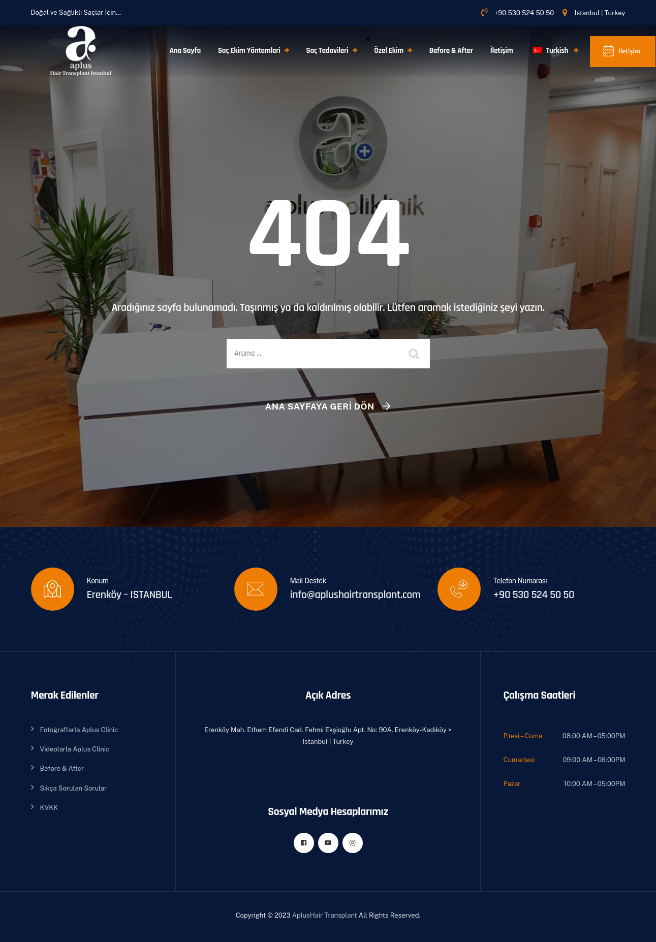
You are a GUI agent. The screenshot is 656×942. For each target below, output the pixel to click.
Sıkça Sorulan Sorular (73, 788)
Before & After (451, 50)
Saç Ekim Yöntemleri (249, 50)
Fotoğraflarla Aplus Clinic (79, 730)
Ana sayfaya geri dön (319, 406)
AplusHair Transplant (324, 915)
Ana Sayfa (185, 50)
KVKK (49, 807)
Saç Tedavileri (327, 50)
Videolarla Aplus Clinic (74, 749)
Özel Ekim (388, 50)
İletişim (501, 50)
